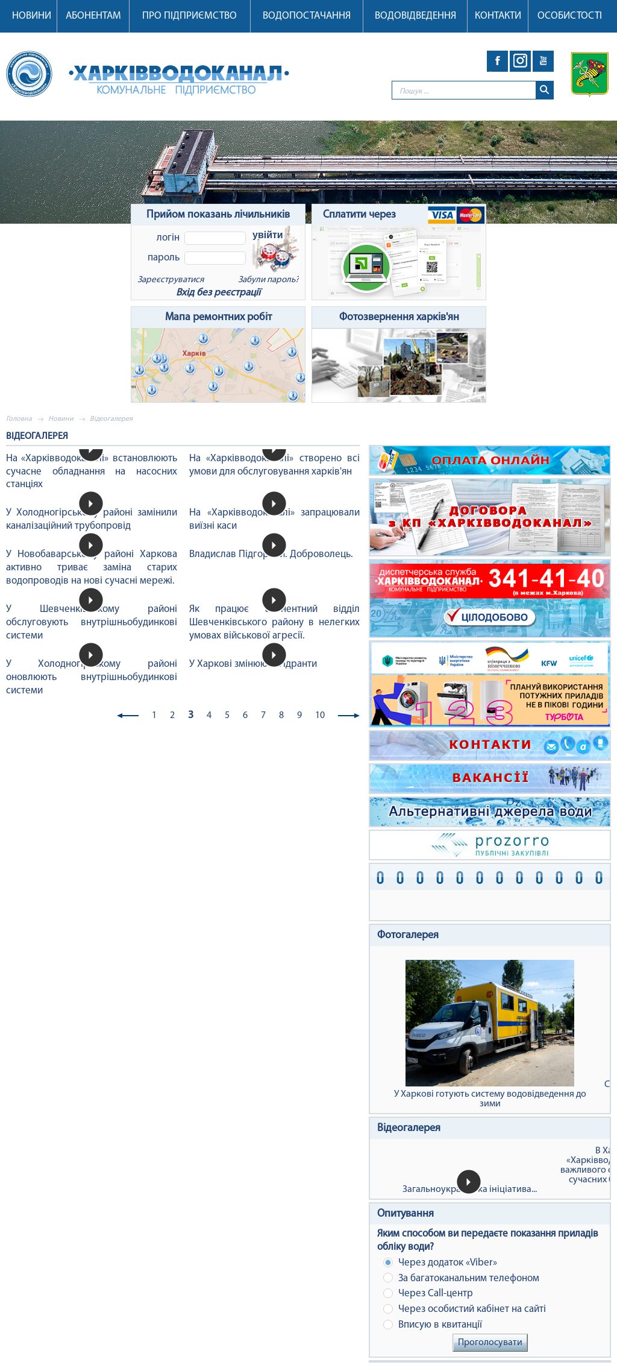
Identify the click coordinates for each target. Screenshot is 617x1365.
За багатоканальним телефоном (461, 1278)
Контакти (498, 16)
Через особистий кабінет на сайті (464, 1309)
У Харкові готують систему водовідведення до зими (490, 1034)
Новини (31, 16)
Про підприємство (189, 16)
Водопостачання (307, 16)
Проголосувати (490, 1343)
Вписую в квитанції (432, 1325)
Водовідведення (415, 16)
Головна (19, 419)
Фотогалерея (408, 935)
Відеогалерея (408, 1128)
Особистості (569, 16)
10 (320, 715)
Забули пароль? (268, 280)
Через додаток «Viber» (440, 1263)
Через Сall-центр (428, 1293)
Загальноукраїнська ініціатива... (469, 1189)
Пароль (164, 258)
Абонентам (93, 16)
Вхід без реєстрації (218, 293)
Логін (168, 238)
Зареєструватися (170, 280)
